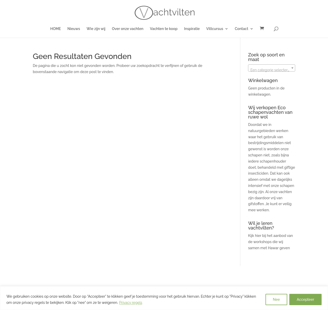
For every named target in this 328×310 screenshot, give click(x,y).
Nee (276, 299)
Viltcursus (214, 29)
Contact (241, 29)
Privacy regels (130, 303)
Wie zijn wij (96, 29)
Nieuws (73, 29)
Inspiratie (192, 29)
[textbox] (271, 70)
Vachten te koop (164, 29)
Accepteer (305, 299)
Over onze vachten (128, 29)
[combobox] (271, 68)
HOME (55, 29)
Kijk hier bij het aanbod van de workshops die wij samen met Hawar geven (270, 242)
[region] (164, 298)
